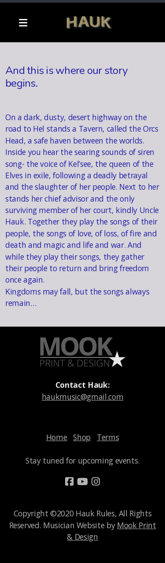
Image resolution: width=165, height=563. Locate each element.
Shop (82, 437)
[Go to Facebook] (69, 481)
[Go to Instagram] (96, 481)
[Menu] (23, 22)
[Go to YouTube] (82, 481)
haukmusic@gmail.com (82, 396)
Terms (108, 437)
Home (56, 437)
